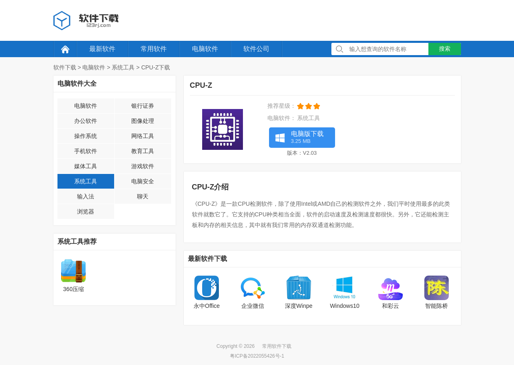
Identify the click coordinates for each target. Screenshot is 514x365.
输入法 (85, 196)
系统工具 (123, 67)
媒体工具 (85, 166)
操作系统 (85, 136)
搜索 (444, 48)
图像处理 (142, 121)
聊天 (142, 196)
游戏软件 (142, 166)
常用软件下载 (276, 346)
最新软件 (102, 48)
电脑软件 (205, 48)
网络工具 (142, 136)
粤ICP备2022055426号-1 (257, 356)
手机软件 (85, 151)
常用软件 (154, 48)
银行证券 (142, 105)
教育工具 (142, 151)
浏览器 (85, 211)
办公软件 (85, 121)
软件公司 (256, 48)
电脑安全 (142, 181)
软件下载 (64, 67)
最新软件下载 (207, 258)
